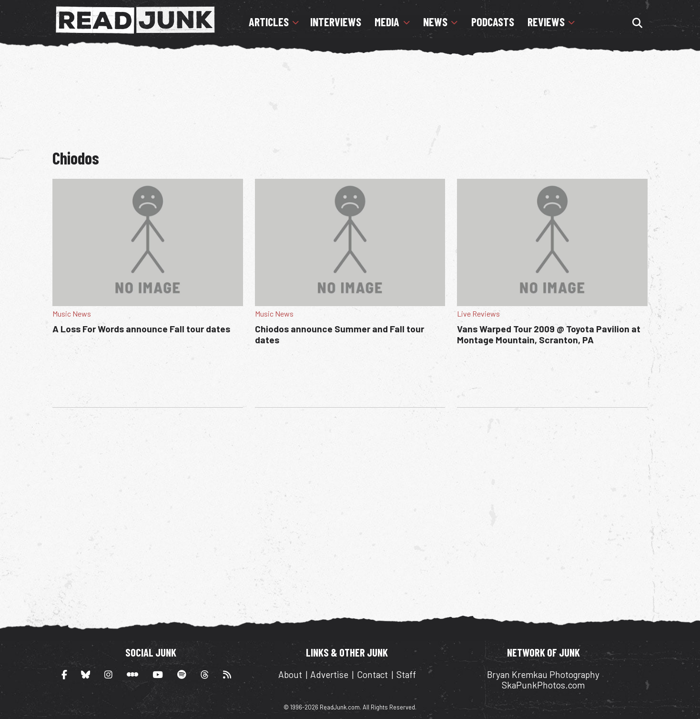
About (290, 674)
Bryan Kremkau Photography (543, 674)
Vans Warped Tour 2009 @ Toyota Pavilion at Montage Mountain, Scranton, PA (548, 334)
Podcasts (492, 22)
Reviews (546, 22)
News (435, 22)
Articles (269, 22)
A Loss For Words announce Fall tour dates (141, 328)
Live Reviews (478, 313)
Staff (406, 674)
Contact (372, 674)
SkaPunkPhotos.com (543, 684)
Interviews (335, 22)
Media (387, 22)
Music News (71, 313)
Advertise (329, 674)
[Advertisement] (349, 97)
